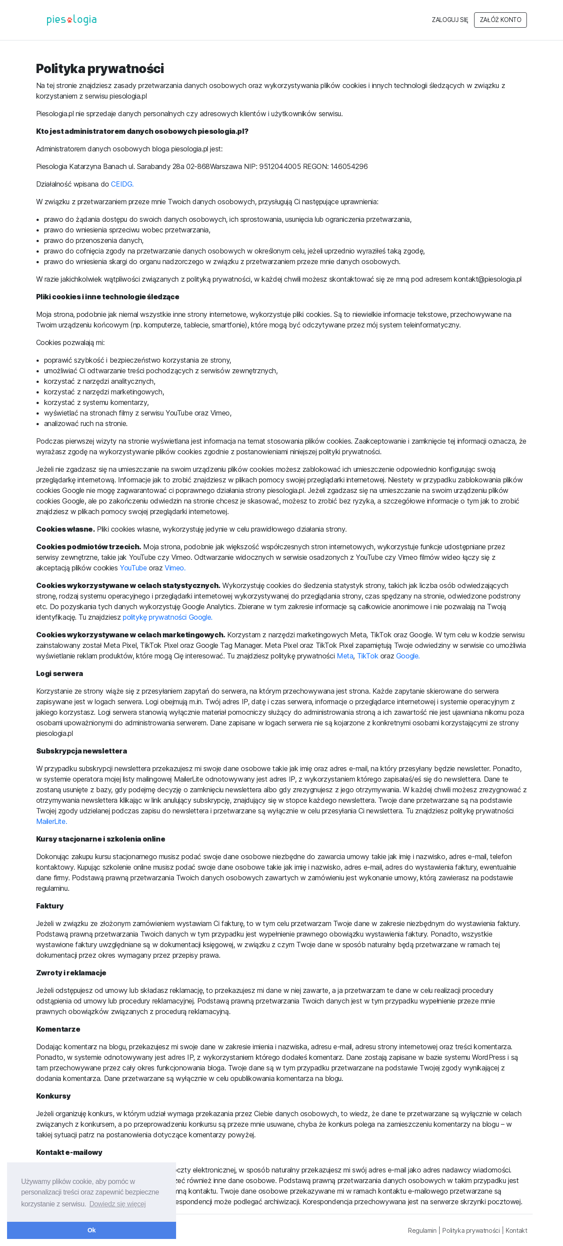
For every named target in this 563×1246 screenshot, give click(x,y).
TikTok (368, 655)
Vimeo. (175, 567)
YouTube (134, 567)
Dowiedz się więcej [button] (117, 1204)
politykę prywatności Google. (168, 617)
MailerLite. (51, 821)
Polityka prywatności (471, 1230)
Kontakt (516, 1230)
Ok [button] (92, 1230)
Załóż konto (501, 19)
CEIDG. (122, 184)
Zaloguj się (450, 19)
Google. (408, 655)
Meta (345, 655)
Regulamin (422, 1230)
